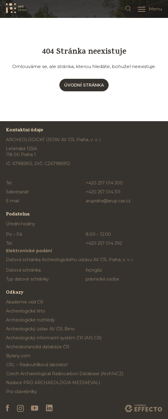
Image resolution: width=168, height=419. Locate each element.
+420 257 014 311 (103, 192)
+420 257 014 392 (104, 243)
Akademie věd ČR (24, 302)
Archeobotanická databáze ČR (37, 346)
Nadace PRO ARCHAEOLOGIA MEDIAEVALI (53, 382)
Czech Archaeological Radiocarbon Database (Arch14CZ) (64, 373)
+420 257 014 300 (104, 183)
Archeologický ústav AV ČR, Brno (40, 329)
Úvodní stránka (84, 85)
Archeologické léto (25, 311)
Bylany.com (18, 355)
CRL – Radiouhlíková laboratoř (37, 364)
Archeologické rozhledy (30, 320)
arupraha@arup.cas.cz (108, 201)
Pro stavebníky (21, 391)
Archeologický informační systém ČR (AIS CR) (53, 338)
